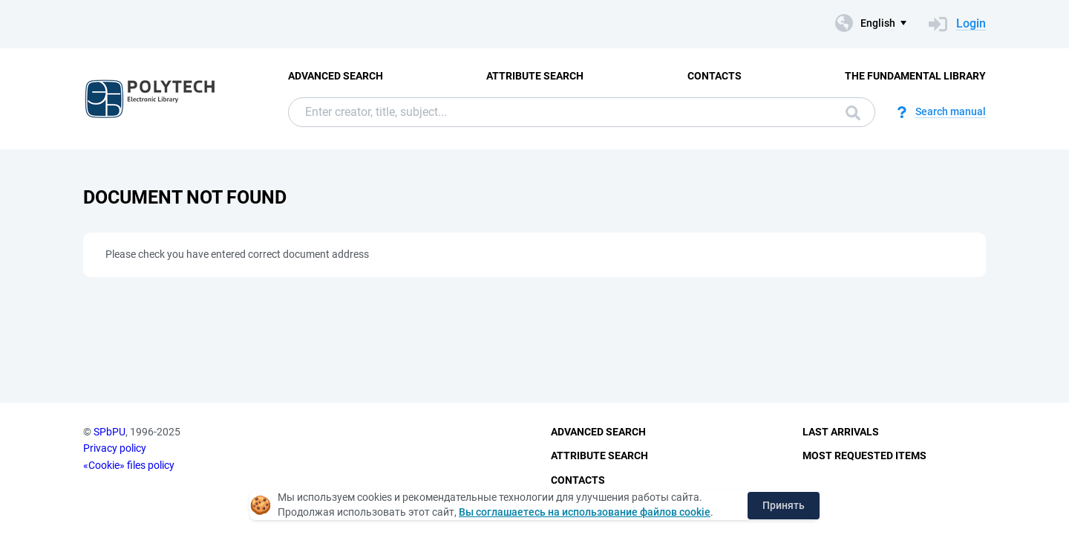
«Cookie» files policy (128, 465)
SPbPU (109, 432)
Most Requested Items (864, 455)
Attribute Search (534, 76)
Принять (783, 505)
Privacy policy (114, 448)
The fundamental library (915, 76)
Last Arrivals (840, 432)
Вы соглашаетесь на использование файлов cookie (584, 512)
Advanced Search (335, 76)
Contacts (714, 76)
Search (853, 113)
